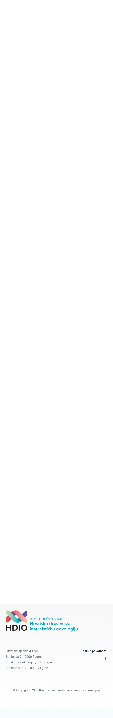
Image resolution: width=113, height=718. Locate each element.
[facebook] (105, 658)
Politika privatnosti (93, 651)
